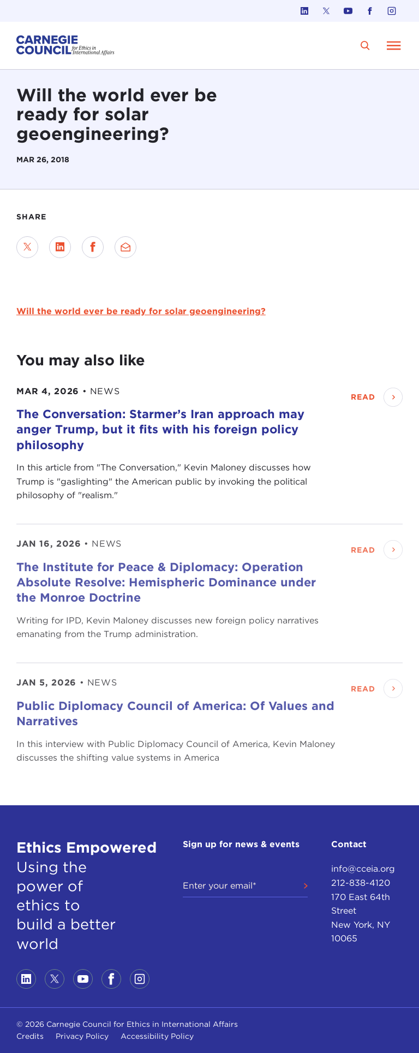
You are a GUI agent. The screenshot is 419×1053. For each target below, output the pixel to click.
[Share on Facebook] (93, 247)
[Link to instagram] (392, 11)
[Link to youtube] (348, 11)
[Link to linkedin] (304, 11)
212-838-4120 (360, 883)
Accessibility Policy (157, 1036)
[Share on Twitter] (27, 247)
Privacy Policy (82, 1036)
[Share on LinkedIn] (60, 247)
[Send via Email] (125, 247)
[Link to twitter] (326, 11)
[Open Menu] (394, 45)
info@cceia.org (363, 869)
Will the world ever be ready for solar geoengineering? (141, 311)
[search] (365, 45)
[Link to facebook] (370, 11)
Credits (30, 1036)
